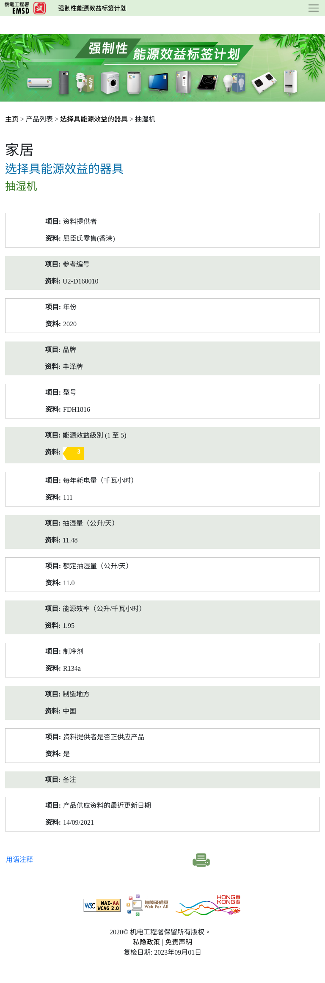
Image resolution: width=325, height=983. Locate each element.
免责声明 (178, 942)
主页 (12, 119)
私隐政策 (146, 942)
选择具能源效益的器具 (94, 119)
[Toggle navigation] (313, 8)
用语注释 (19, 859)
